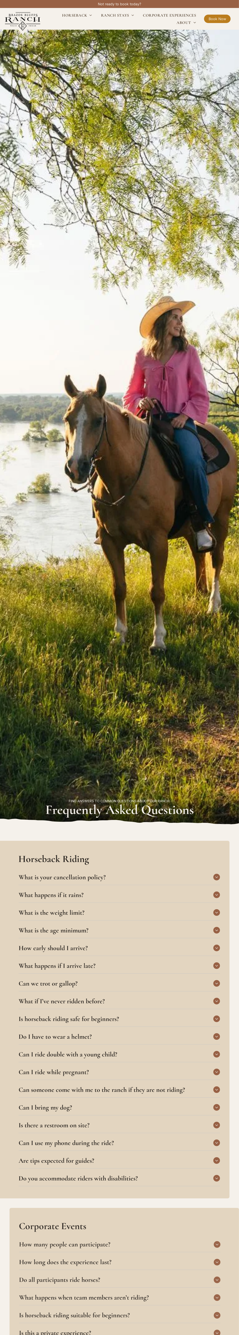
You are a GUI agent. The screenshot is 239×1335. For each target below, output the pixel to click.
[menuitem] (77, 15)
